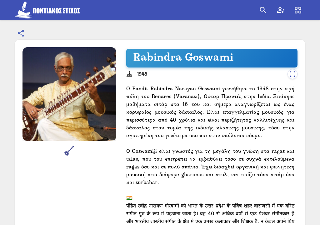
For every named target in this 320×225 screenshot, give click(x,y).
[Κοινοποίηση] (21, 33)
